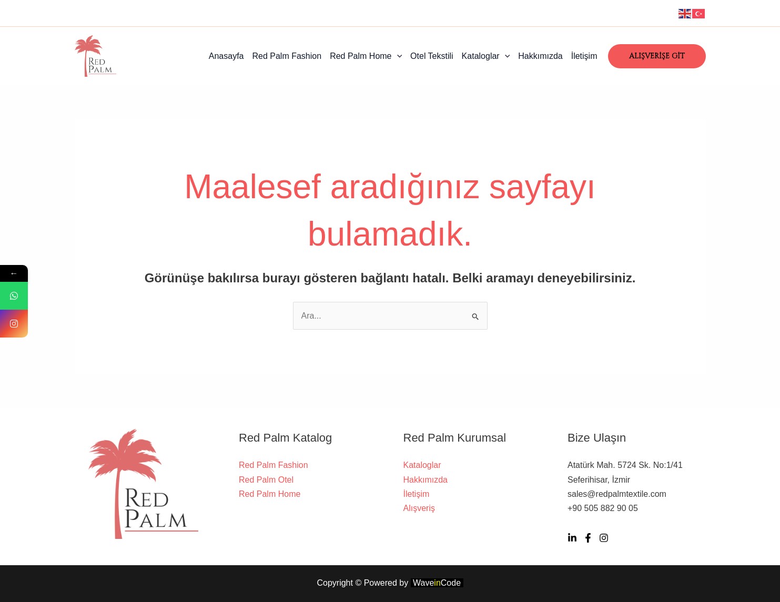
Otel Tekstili (431, 56)
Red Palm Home (366, 56)
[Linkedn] (572, 538)
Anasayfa (226, 56)
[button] (657, 56)
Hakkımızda (540, 56)
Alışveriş (419, 508)
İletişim (584, 56)
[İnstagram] (604, 538)
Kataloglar (486, 56)
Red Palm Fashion (287, 56)
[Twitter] (588, 538)
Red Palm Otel (266, 479)
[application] (397, 56)
